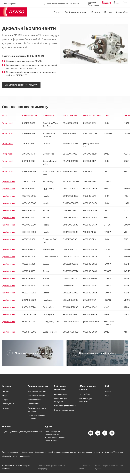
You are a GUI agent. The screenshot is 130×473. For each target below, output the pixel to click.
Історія (4, 399)
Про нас (57, 12)
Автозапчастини (60, 394)
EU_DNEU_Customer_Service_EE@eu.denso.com (22, 431)
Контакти (5, 408)
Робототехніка (33, 403)
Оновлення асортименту (64, 410)
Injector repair (8, 181)
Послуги (108, 12)
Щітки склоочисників (21, 456)
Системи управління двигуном (90, 452)
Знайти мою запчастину (76, 12)
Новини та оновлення (106, 3)
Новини (108, 391)
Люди (4, 395)
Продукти (96, 12)
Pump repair (7, 122)
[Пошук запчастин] (63, 3)
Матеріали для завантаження (93, 3)
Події (107, 395)
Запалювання (27, 452)
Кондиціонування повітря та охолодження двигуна (55, 452)
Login (126, 2)
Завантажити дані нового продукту (21, 84)
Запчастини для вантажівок (65, 405)
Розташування (8, 403)
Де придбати (122, 12)
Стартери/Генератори (114, 452)
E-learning (117, 3)
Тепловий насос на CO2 (37, 399)
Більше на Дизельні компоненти (31, 353)
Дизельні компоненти (11, 452)
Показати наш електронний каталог (96, 353)
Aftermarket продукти (37, 391)
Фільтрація (6, 456)
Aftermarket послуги (36, 395)
